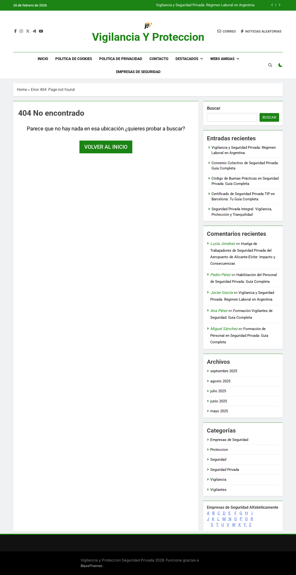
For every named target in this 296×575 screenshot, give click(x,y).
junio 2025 (218, 401)
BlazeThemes (91, 566)
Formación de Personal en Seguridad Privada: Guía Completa (239, 335)
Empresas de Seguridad (138, 72)
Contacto (158, 59)
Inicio (43, 59)
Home (22, 89)
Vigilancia (218, 479)
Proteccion (219, 449)
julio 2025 (218, 391)
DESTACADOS (187, 59)
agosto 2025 (220, 381)
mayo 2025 (219, 411)
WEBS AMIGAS (222, 59)
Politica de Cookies (73, 59)
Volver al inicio (105, 147)
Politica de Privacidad (120, 59)
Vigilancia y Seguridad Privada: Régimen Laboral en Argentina (205, 5)
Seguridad (218, 459)
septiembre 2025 (223, 371)
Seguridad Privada (224, 469)
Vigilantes (218, 489)
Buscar (213, 108)
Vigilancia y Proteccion (148, 37)
